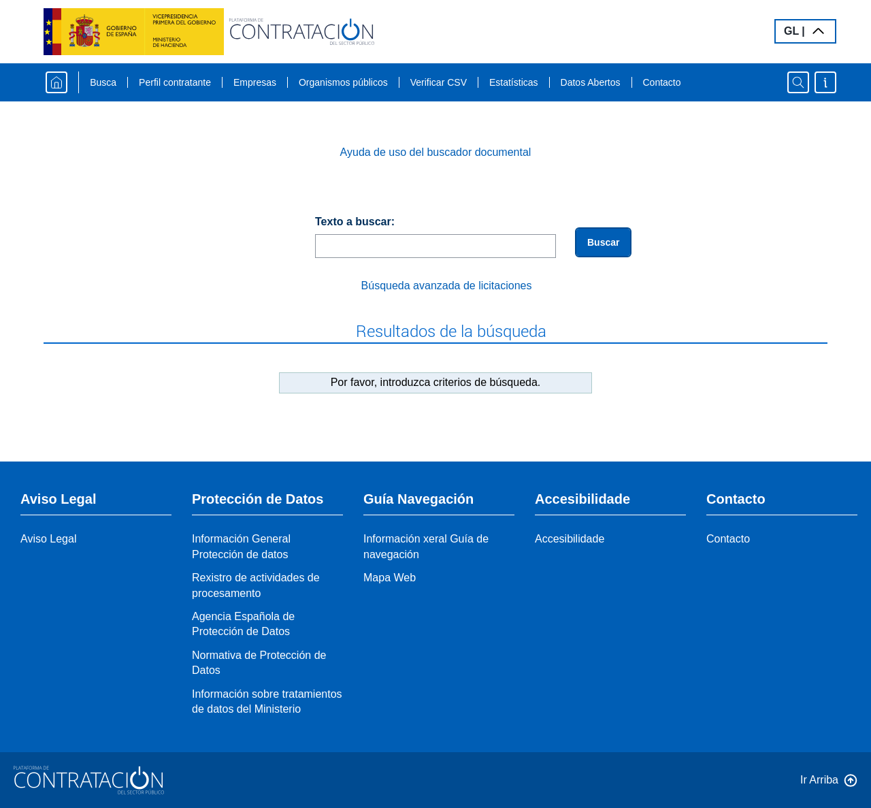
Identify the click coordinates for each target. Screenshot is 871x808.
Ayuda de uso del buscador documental (435, 152)
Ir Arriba (819, 780)
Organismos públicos (343, 82)
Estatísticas (513, 82)
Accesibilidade (569, 539)
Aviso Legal (48, 539)
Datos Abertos (591, 82)
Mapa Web (389, 577)
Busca (103, 82)
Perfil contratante (175, 82)
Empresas (254, 82)
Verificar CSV (438, 82)
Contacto (662, 82)
